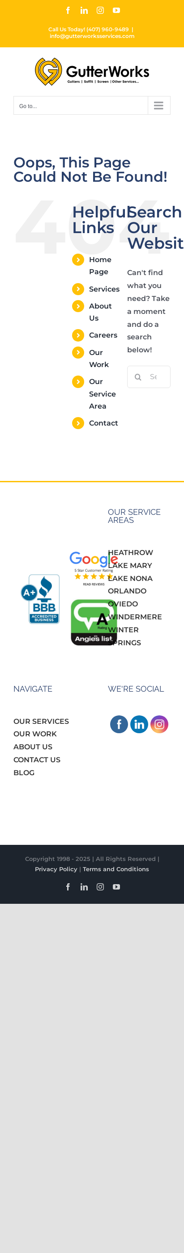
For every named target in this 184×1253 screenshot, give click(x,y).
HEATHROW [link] (130, 552)
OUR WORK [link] (35, 734)
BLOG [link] (23, 773)
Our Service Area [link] (102, 393)
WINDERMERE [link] (135, 617)
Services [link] (104, 289)
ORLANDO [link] (127, 591)
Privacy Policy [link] (56, 869)
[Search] (138, 377)
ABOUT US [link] (32, 747)
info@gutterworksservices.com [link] (92, 36)
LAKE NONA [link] (130, 578)
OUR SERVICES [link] (41, 721)
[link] (68, 10)
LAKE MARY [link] (130, 565)
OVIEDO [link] (123, 604)
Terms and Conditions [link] (116, 869)
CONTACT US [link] (36, 760)
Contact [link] (103, 423)
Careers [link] (103, 335)
